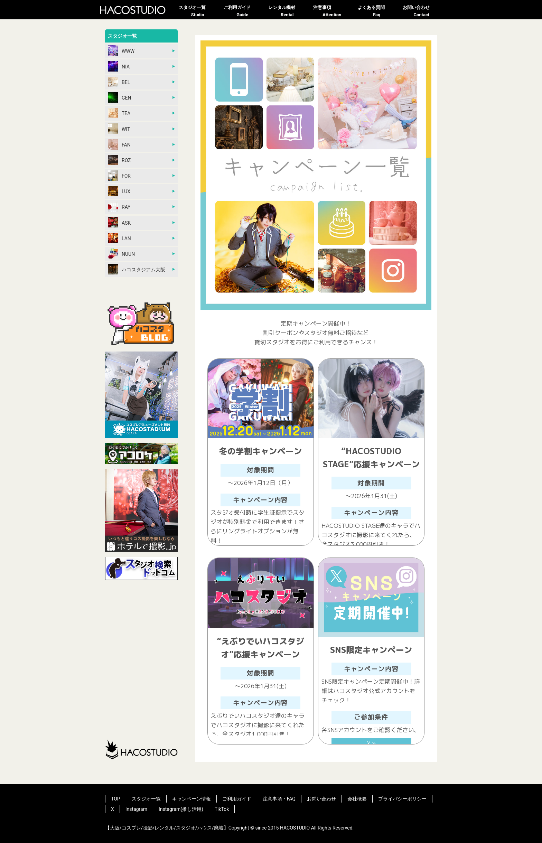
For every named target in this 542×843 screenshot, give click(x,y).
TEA (119, 113)
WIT (119, 128)
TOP (115, 799)
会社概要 (357, 799)
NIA (119, 66)
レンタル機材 (287, 11)
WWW (121, 50)
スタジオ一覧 (198, 11)
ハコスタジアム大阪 (136, 269)
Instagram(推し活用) (181, 809)
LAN (119, 238)
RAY (119, 207)
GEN (119, 97)
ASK (119, 222)
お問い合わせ (422, 11)
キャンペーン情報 (191, 799)
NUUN (121, 254)
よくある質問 (377, 11)
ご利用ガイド (243, 11)
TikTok (222, 809)
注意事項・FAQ (279, 799)
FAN (119, 144)
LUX (119, 191)
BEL (119, 82)
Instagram (136, 809)
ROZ (119, 160)
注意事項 (332, 11)
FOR (119, 175)
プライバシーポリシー (402, 799)
